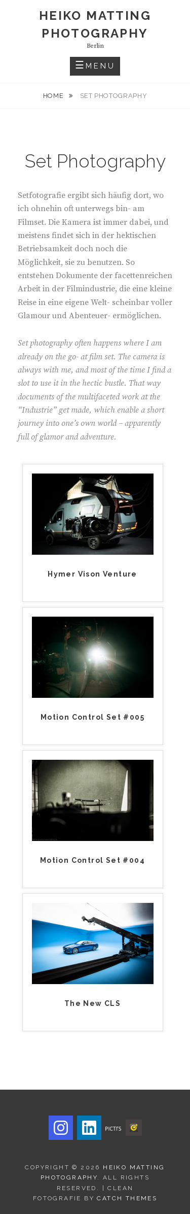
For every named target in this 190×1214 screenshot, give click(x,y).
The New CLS (92, 1003)
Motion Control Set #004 (92, 860)
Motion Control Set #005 (92, 717)
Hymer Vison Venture (92, 574)
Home (54, 95)
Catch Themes (127, 1198)
